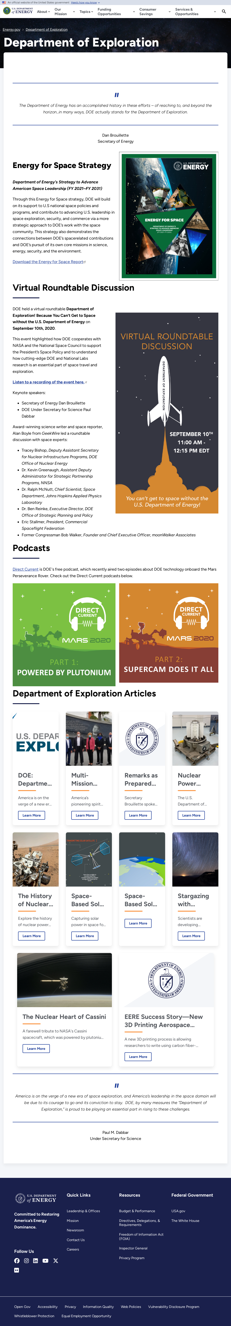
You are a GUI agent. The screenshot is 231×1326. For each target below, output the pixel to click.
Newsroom (75, 1230)
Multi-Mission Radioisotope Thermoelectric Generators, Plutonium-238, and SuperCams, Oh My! (89, 779)
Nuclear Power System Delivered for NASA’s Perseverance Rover (195, 779)
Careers (73, 1249)
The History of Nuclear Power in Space (35, 900)
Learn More (29, 815)
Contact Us (76, 1240)
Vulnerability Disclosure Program (173, 1307)
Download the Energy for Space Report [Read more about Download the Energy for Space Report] (49, 261)
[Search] (224, 11)
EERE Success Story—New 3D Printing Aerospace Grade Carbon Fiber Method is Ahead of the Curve (165, 1021)
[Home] (18, 12)
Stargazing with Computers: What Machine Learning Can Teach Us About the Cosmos (195, 900)
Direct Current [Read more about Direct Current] (26, 569)
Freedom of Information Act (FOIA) (141, 1236)
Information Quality (98, 1307)
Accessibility (48, 1307)
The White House (185, 1221)
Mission (73, 1221)
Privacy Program (131, 1258)
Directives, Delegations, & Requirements (139, 1223)
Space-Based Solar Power (88, 900)
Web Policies (131, 1307)
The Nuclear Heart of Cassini (64, 1016)
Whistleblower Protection (34, 1316)
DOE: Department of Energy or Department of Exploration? (35, 779)
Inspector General (133, 1248)
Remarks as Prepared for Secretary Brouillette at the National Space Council (141, 779)
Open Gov (22, 1307)
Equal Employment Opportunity (86, 1316)
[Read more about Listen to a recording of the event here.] (50, 382)
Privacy (70, 1307)
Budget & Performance (137, 1211)
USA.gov (178, 1211)
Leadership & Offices (83, 1211)
